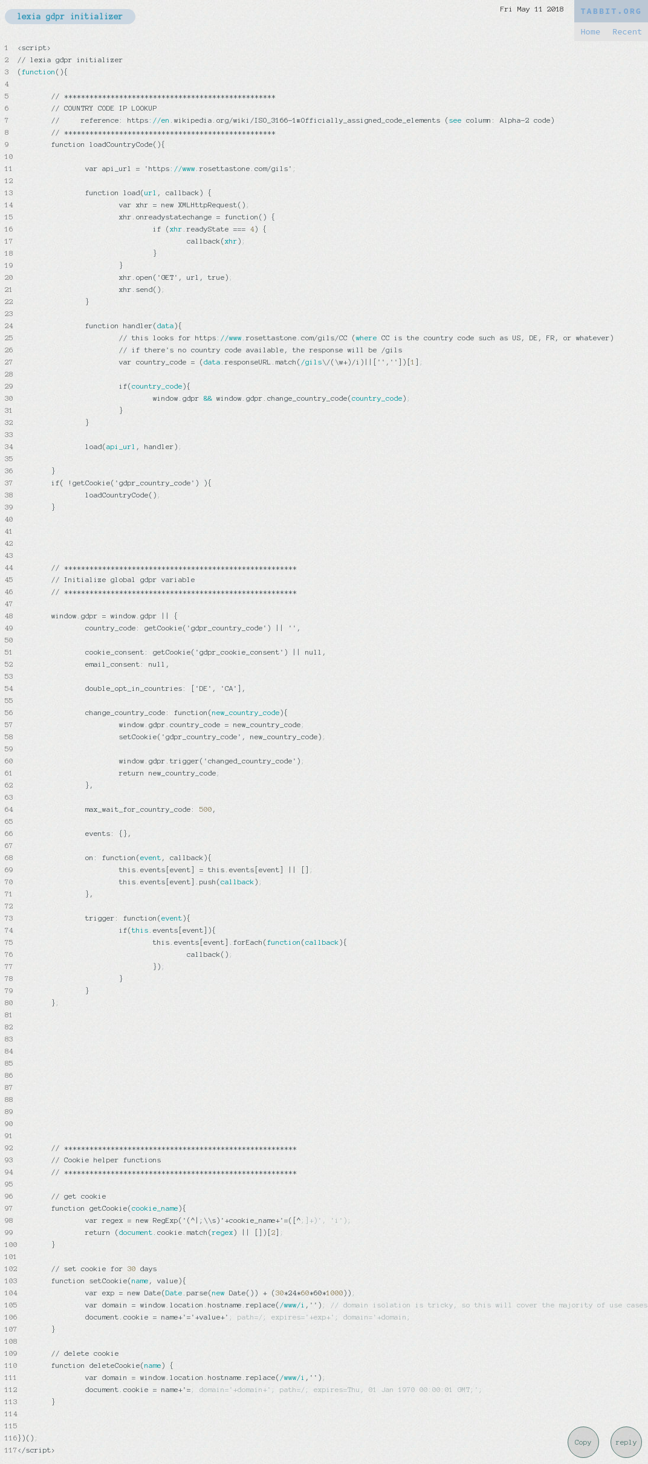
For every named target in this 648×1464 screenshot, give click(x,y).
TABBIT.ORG (611, 11)
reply (626, 1442)
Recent (627, 32)
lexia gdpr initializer (70, 16)
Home (590, 32)
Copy (583, 1442)
